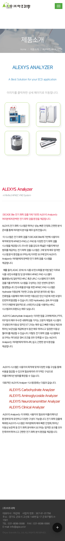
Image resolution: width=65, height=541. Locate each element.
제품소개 (34, 49)
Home (23, 49)
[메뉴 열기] (57, 527)
